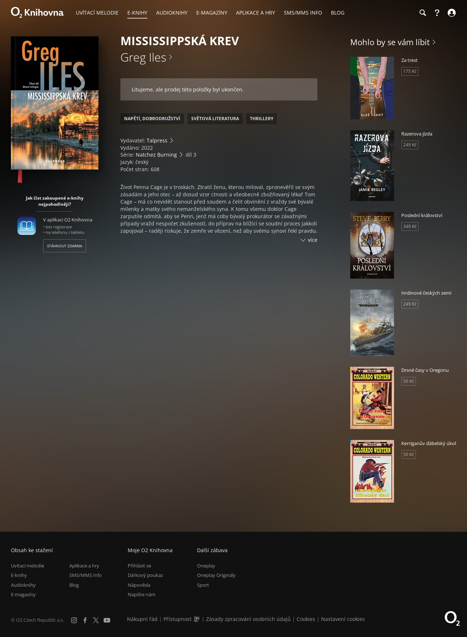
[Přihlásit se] (450, 12)
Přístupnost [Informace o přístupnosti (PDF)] (177, 619)
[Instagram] (74, 620)
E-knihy (19, 575)
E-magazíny (23, 594)
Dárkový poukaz (145, 575)
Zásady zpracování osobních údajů (248, 619)
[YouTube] (106, 620)
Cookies (306, 619)
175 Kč (410, 71)
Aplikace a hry (84, 565)
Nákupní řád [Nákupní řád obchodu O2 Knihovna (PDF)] (142, 619)
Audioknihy (23, 585)
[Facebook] (85, 620)
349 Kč (410, 226)
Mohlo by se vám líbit (390, 41)
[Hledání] (422, 12)
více (312, 239)
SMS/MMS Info (85, 575)
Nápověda (139, 585)
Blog (74, 585)
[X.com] (95, 620)
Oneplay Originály (216, 575)
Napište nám (141, 594)
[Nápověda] (437, 12)
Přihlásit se (139, 565)
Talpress (157, 140)
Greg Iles (143, 57)
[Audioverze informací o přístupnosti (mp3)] (197, 619)
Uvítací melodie (27, 565)
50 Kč (408, 381)
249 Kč (410, 145)
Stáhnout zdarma (64, 245)
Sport (203, 585)
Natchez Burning (156, 154)
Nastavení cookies (343, 619)
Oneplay (206, 565)
